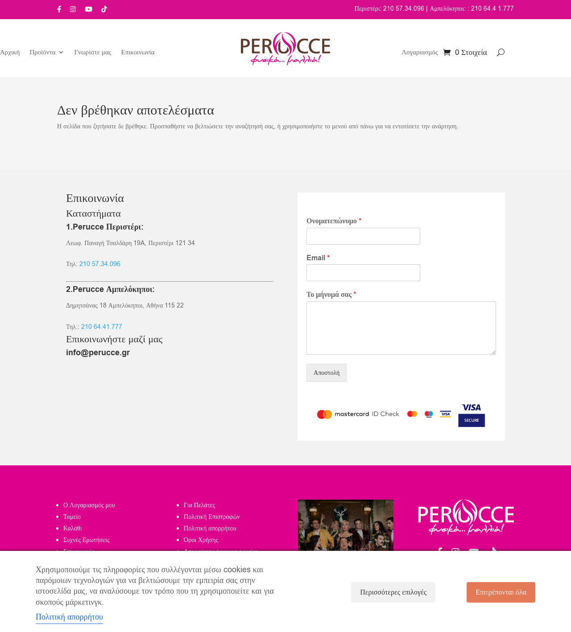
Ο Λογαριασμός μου (89, 505)
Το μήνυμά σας (331, 295)
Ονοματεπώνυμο (333, 221)
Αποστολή (326, 373)
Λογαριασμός (419, 53)
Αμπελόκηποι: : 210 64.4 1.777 (472, 8)
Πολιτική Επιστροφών (212, 517)
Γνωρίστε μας (92, 53)
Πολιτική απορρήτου (210, 528)
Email (318, 258)
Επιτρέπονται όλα (501, 592)
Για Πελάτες (199, 505)
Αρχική (10, 53)
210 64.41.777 (101, 327)
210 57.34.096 (99, 264)
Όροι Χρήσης (201, 540)
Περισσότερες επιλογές (393, 592)
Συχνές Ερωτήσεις (86, 540)
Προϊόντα (42, 53)
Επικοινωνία (138, 53)
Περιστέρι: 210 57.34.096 (390, 8)
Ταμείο (72, 517)
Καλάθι (72, 528)
